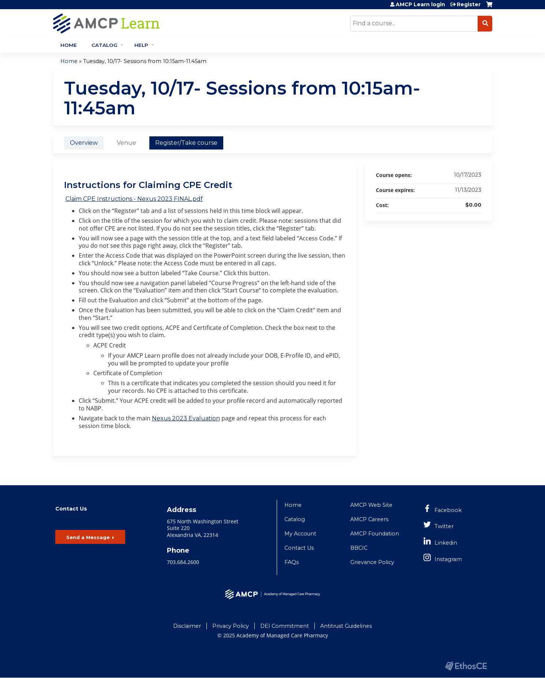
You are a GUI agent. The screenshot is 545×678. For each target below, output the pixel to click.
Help (141, 45)
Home (68, 45)
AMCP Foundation (374, 533)
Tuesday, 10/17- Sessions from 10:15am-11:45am (144, 61)
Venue (126, 142)
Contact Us (299, 548)
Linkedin (445, 542)
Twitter (443, 526)
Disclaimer (187, 626)
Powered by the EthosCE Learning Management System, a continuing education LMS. (466, 665)
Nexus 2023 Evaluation (186, 418)
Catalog (104, 45)
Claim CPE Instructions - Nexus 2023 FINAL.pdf (134, 198)
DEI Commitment (284, 626)
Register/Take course (186, 142)
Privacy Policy (230, 626)
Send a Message (88, 537)
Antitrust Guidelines (346, 626)
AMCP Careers (369, 519)
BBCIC (358, 548)
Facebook (448, 510)
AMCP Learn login (420, 4)
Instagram (448, 559)
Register (469, 4)
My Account (300, 533)
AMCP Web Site (371, 505)
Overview (84, 142)
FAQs (291, 562)
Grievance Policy (372, 562)
